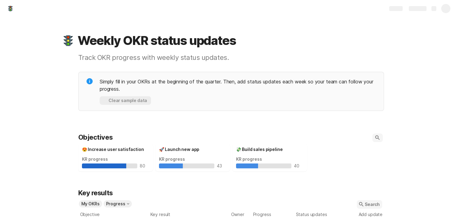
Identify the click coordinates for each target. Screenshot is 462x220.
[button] (68, 41)
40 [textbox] (298, 165)
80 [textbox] (144, 165)
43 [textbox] (221, 165)
